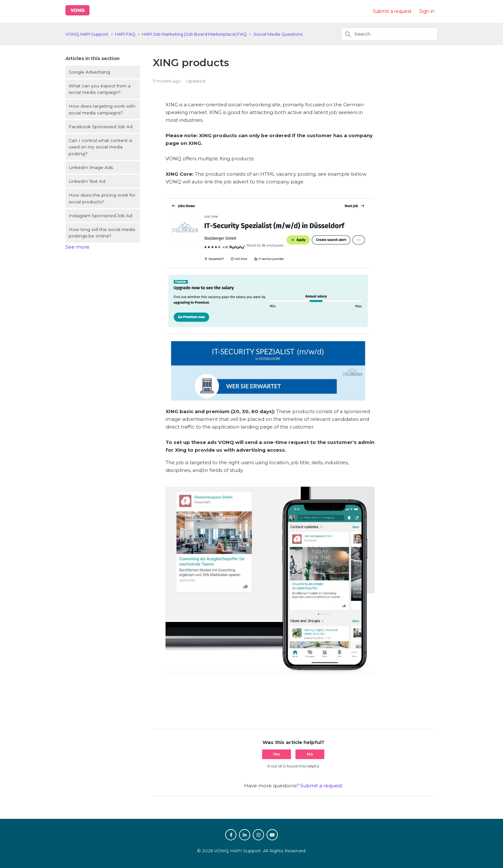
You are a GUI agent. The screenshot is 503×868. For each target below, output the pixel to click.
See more (77, 247)
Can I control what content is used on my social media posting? (100, 147)
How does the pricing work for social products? (102, 198)
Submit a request (392, 11)
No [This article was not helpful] (310, 754)
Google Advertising (89, 72)
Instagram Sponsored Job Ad (100, 215)
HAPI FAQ (125, 34)
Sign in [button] (426, 11)
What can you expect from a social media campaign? (100, 89)
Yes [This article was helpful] (276, 754)
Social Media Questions (278, 34)
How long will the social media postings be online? (102, 232)
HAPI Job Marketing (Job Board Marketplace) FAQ (194, 34)
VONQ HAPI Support (86, 34)
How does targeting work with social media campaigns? (102, 109)
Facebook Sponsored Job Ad (100, 126)
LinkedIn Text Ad (87, 181)
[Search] (389, 34)
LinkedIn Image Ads (91, 167)
